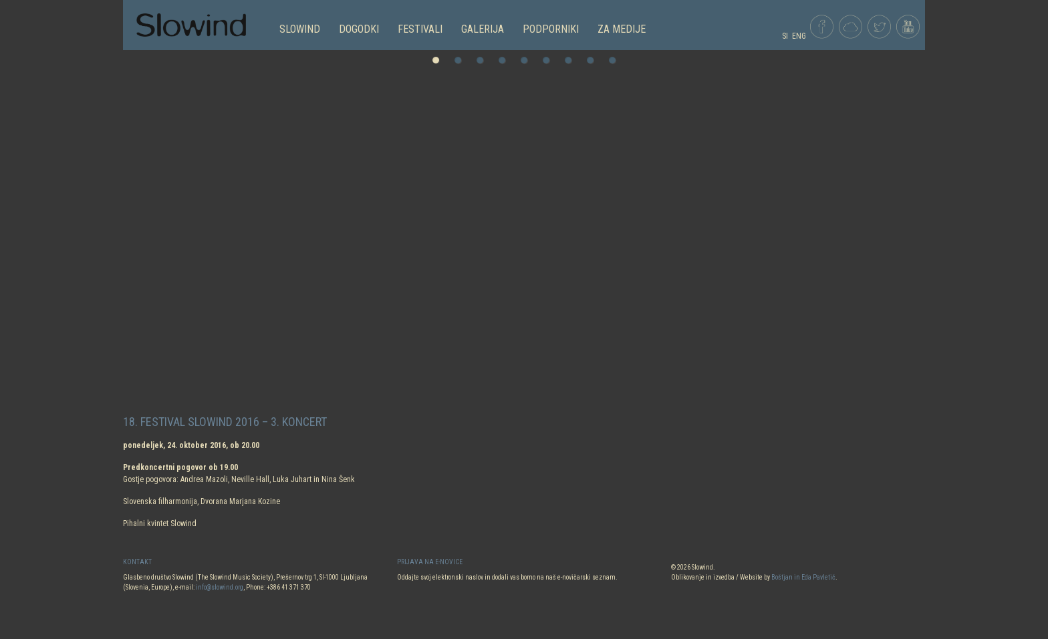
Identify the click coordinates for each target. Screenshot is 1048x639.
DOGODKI (359, 29)
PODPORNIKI (551, 29)
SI (785, 36)
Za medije (622, 29)
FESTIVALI (420, 29)
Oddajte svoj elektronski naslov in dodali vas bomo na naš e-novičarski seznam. (507, 577)
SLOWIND (299, 29)
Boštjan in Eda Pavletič (803, 577)
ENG (799, 36)
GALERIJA (482, 29)
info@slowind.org (219, 587)
